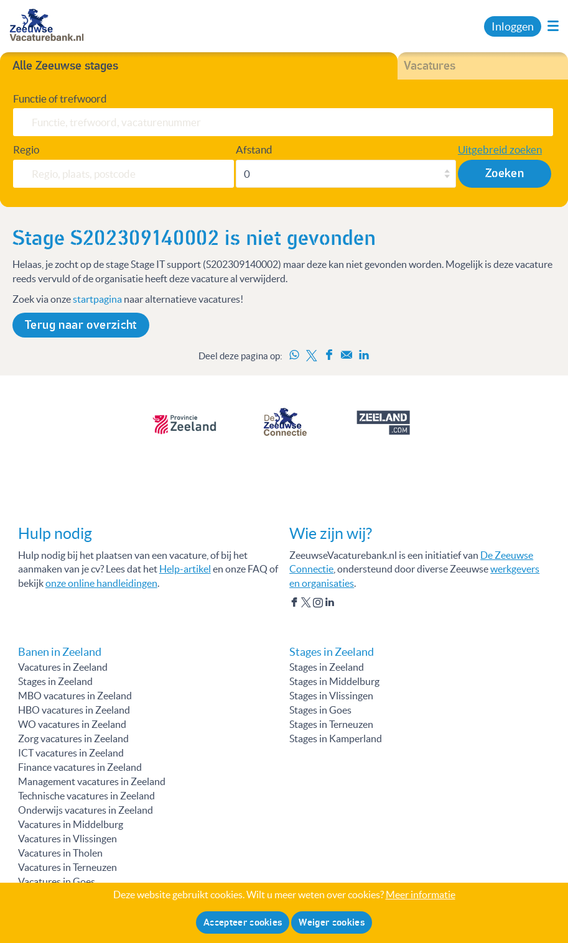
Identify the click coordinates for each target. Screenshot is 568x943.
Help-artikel (185, 568)
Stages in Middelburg (334, 681)
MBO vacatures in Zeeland (75, 695)
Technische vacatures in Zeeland (86, 795)
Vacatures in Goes (56, 881)
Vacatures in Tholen (60, 852)
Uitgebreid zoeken (500, 149)
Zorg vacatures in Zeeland (73, 738)
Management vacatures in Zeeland (91, 781)
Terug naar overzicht (81, 325)
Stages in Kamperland (335, 738)
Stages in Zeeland (55, 681)
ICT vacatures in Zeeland (71, 752)
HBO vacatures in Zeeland (74, 709)
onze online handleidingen (101, 583)
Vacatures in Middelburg (70, 824)
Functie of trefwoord (60, 98)
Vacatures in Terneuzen (67, 867)
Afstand (254, 149)
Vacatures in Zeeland (63, 667)
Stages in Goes (320, 709)
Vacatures (429, 65)
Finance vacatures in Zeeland (80, 767)
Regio (26, 149)
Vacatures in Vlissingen (67, 838)
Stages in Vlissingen (331, 695)
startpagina (97, 299)
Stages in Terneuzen (331, 724)
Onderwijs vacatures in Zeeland (85, 810)
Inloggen (512, 26)
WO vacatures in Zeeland (72, 724)
